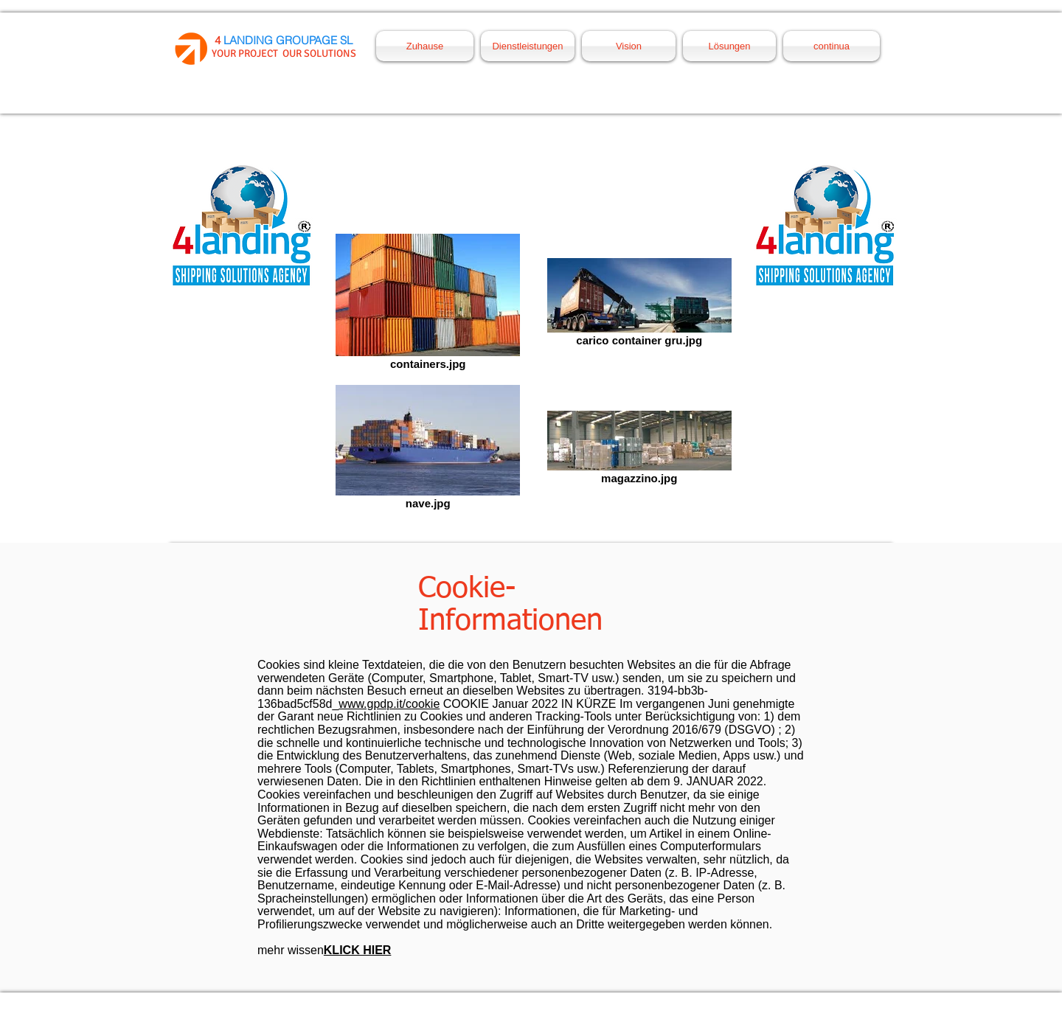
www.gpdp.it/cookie (389, 704)
